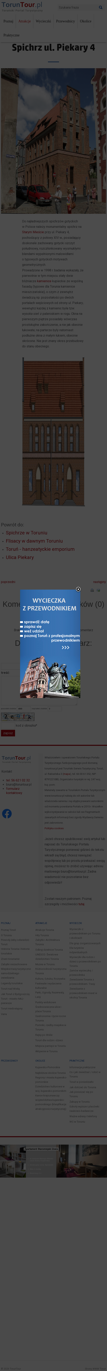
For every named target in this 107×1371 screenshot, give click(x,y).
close (80, 628)
